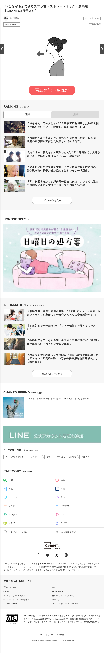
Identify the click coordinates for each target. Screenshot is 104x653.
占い (63, 497)
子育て (12, 523)
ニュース (13, 497)
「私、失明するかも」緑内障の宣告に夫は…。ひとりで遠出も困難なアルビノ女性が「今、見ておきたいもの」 (62, 183)
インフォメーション (92, 18)
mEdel (6, 591)
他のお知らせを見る (52, 373)
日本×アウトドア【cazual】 (63, 596)
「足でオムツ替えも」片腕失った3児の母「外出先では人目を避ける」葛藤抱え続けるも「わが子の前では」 (63, 154)
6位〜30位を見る (52, 200)
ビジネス (65, 506)
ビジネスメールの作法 (66, 457)
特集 (63, 480)
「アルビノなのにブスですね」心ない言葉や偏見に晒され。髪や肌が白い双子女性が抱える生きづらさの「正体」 (62, 169)
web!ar (55, 587)
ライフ (64, 523)
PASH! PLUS (57, 591)
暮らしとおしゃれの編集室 (14, 596)
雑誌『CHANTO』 (12, 24)
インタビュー (35, 457)
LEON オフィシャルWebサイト (16, 600)
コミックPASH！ (10, 604)
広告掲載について (69, 532)
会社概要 (60, 635)
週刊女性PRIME (10, 587)
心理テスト (86, 457)
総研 (11, 480)
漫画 (63, 489)
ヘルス (64, 514)
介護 (48, 457)
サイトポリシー (46, 635)
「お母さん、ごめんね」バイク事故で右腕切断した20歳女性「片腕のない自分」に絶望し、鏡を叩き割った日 (63, 125)
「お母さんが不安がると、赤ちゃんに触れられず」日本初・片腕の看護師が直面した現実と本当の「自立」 (62, 139)
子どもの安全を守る (14, 457)
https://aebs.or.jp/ (91, 622)
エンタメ (13, 514)
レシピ (12, 506)
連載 (11, 489)
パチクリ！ (56, 600)
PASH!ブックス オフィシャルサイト (67, 604)
